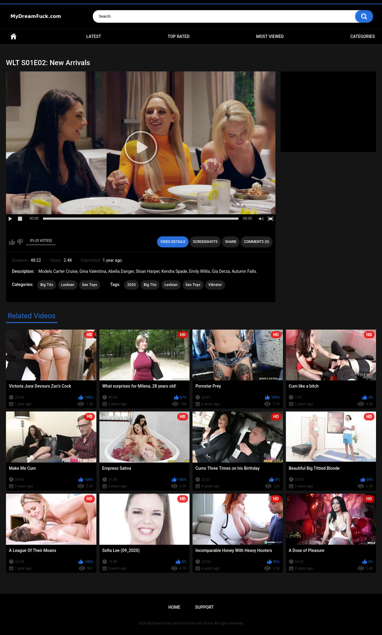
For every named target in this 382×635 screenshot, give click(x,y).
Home (13, 36)
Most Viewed (270, 36)
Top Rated (179, 36)
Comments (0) (256, 242)
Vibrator (215, 285)
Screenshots (205, 242)
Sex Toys (89, 285)
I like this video (12, 242)
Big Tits (46, 285)
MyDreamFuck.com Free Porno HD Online (180, 623)
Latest (93, 36)
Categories (362, 36)
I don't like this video (20, 242)
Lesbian (67, 285)
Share (230, 242)
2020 (131, 285)
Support (204, 607)
